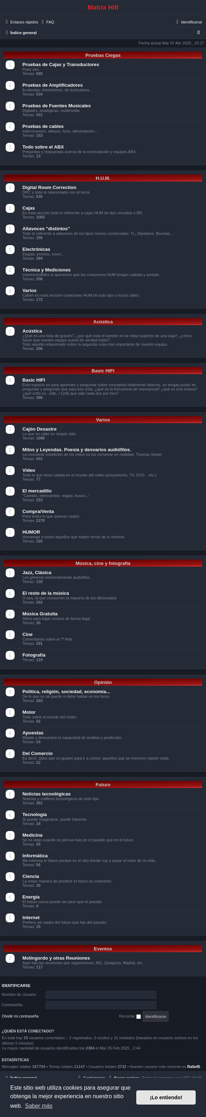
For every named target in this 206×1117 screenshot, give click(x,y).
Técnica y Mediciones (46, 269)
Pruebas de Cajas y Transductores (60, 64)
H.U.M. (103, 178)
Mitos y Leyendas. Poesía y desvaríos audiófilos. (76, 449)
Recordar (130, 1016)
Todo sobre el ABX (43, 147)
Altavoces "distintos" (46, 228)
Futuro (103, 784)
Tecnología (34, 814)
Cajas (28, 208)
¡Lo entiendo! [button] (166, 1097)
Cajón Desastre (39, 429)
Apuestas (32, 732)
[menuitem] (47, 22)
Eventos (103, 948)
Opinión (103, 682)
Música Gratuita (40, 613)
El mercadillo (37, 490)
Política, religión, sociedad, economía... (66, 691)
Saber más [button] (38, 1106)
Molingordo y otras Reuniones (56, 958)
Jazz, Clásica (36, 572)
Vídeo (28, 470)
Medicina (32, 835)
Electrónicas (36, 249)
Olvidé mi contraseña (20, 1016)
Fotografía (33, 655)
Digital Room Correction (49, 187)
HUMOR (31, 532)
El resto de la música (45, 593)
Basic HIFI (103, 370)
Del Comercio (37, 753)
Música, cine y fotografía (103, 563)
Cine (27, 634)
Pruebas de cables (43, 126)
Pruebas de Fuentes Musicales (56, 105)
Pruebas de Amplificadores (52, 85)
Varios (29, 290)
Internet (30, 917)
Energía (30, 897)
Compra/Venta (38, 511)
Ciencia (30, 876)
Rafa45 (193, 1066)
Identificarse (16, 985)
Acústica (103, 321)
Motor (29, 712)
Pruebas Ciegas (103, 55)
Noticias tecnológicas (46, 794)
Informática (35, 855)
